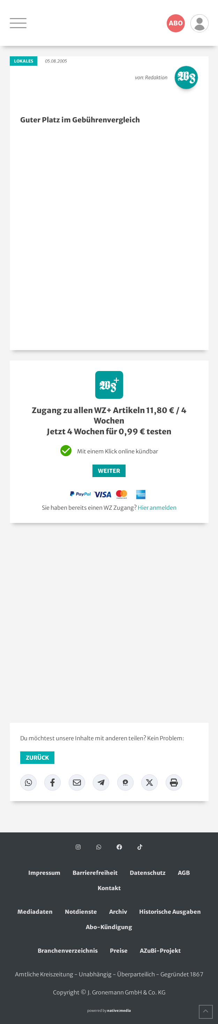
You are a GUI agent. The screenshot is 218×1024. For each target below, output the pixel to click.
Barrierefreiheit (95, 872)
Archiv (118, 911)
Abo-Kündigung (109, 927)
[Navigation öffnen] (18, 23)
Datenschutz (148, 872)
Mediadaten (35, 911)
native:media (119, 1010)
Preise (119, 950)
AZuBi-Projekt (160, 950)
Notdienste (81, 911)
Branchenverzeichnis (68, 950)
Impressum (44, 872)
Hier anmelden (157, 507)
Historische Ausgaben (170, 911)
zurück (37, 757)
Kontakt (109, 888)
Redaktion (156, 77)
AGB (184, 872)
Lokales (23, 61)
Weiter (109, 470)
